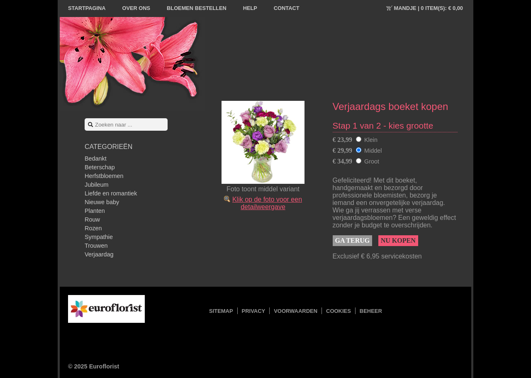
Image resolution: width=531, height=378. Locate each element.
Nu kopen (398, 240)
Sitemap (221, 311)
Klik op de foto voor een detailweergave (267, 203)
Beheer (371, 311)
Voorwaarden (295, 311)
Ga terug (352, 240)
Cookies (338, 311)
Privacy (254, 311)
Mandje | (428, 8)
